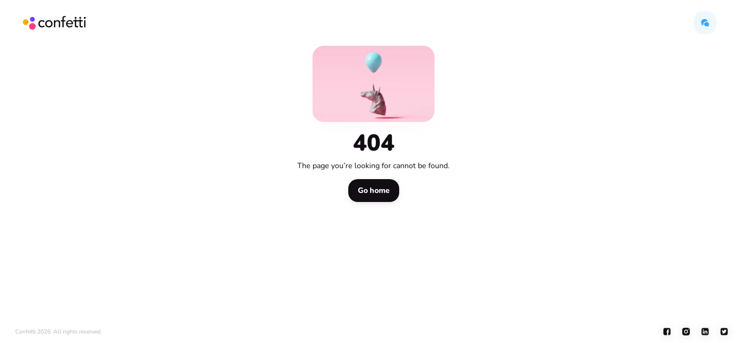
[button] (705, 22)
